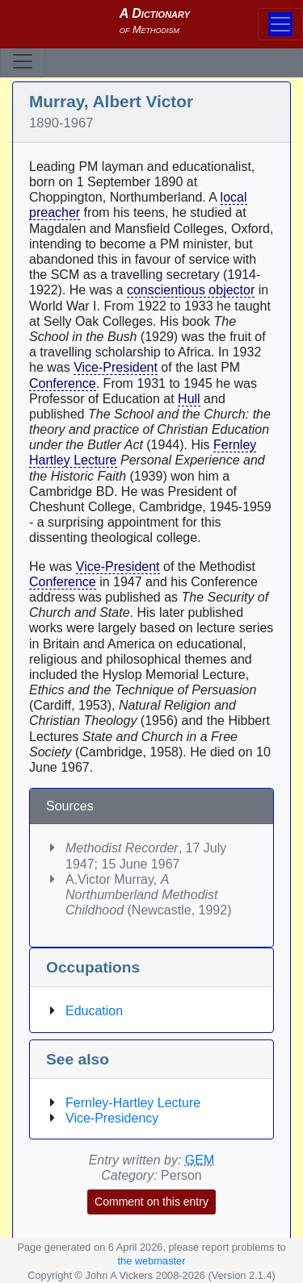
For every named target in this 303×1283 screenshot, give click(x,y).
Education (94, 1011)
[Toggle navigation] (22, 61)
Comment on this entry (151, 1201)
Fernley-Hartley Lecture (132, 1103)
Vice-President (116, 367)
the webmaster (152, 1261)
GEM (199, 1160)
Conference (62, 383)
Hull (189, 399)
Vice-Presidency (111, 1118)
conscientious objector (191, 290)
